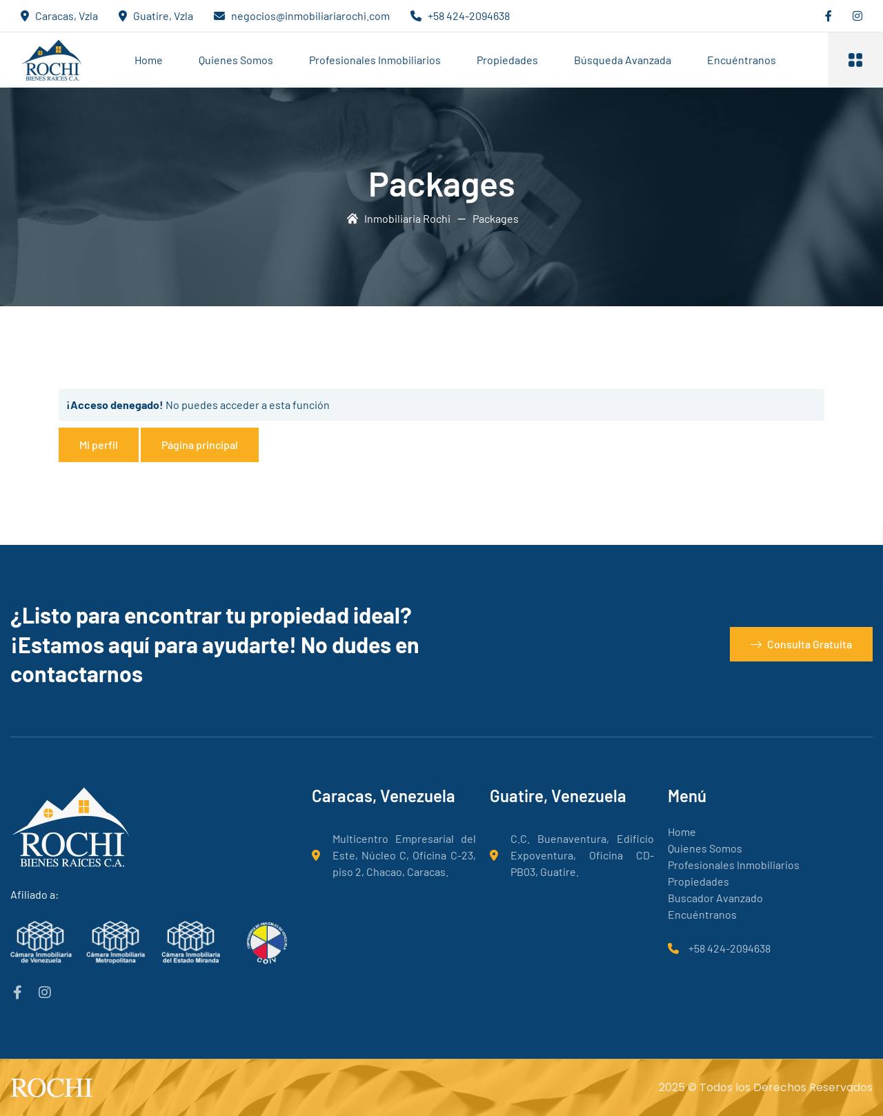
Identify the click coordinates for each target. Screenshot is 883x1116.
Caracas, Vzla (66, 15)
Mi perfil (98, 444)
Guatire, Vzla (163, 15)
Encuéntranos (741, 59)
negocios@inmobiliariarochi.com (310, 15)
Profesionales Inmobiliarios (375, 59)
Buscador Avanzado (715, 897)
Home (149, 59)
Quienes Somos (236, 59)
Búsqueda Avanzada (622, 59)
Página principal (199, 444)
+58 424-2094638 (469, 15)
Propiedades (507, 59)
